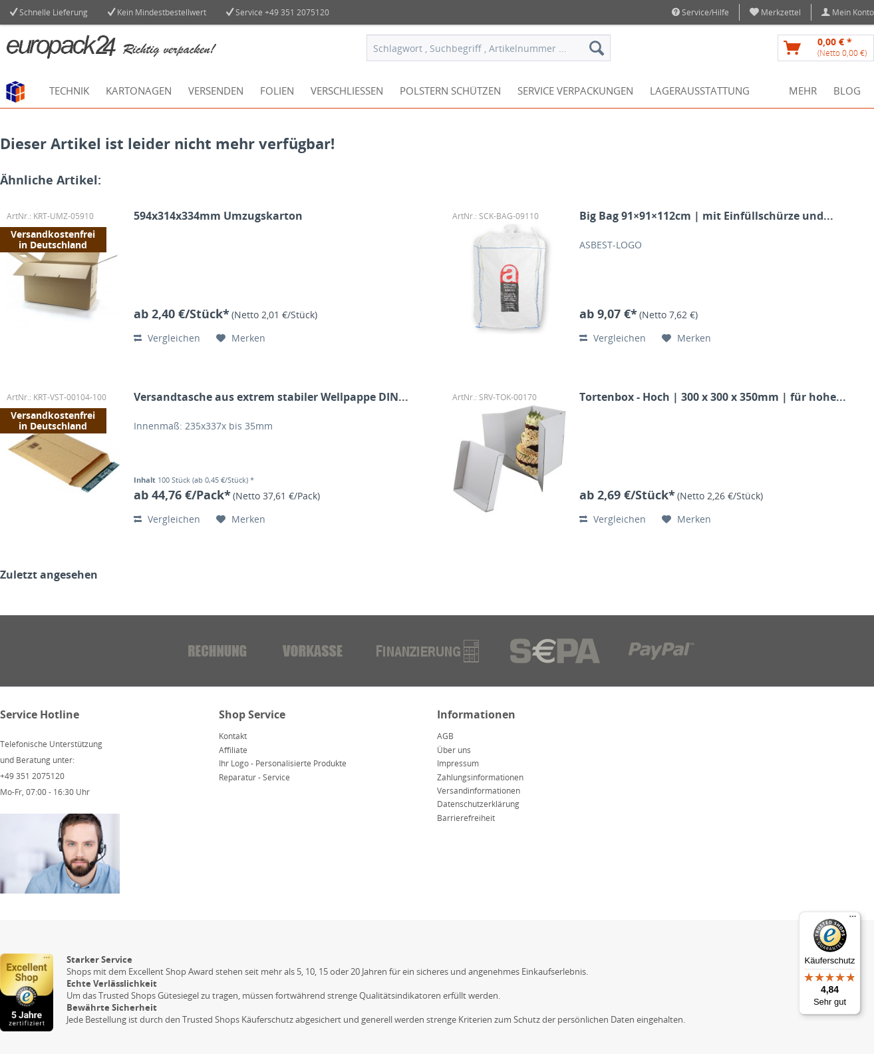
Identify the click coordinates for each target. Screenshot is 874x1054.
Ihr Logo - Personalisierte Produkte (283, 763)
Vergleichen (167, 338)
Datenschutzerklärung (478, 804)
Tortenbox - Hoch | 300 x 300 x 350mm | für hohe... (712, 397)
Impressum (458, 763)
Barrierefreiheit (466, 818)
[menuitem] (775, 12)
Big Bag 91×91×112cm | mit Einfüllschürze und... (706, 216)
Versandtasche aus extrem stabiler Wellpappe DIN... (271, 397)
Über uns (454, 750)
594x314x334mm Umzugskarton (218, 216)
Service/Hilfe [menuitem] (700, 12)
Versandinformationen (478, 790)
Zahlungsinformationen (480, 777)
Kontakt (233, 736)
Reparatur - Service (254, 777)
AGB (445, 736)
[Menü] (853, 919)
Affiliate (233, 750)
